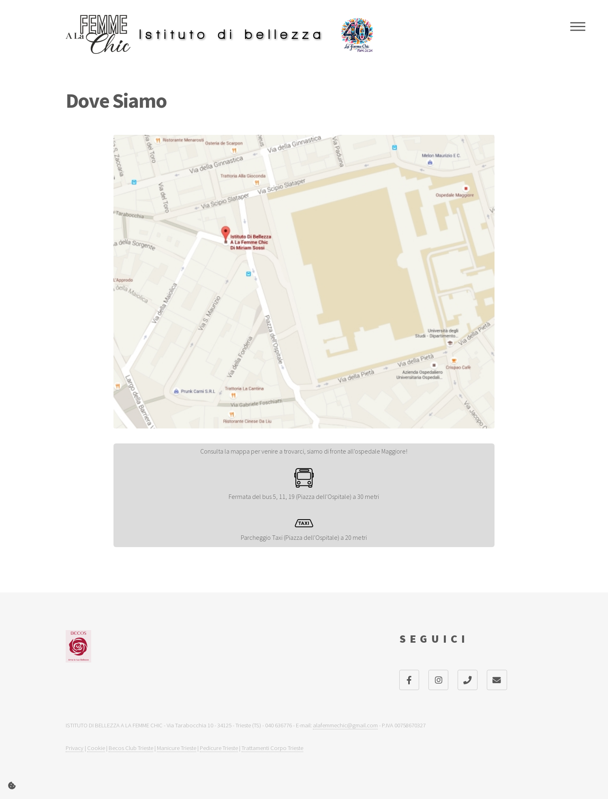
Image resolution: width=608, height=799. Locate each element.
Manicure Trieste (176, 748)
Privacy (74, 748)
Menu (578, 26)
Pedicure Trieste (219, 748)
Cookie (96, 748)
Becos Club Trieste (131, 748)
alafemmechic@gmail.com (345, 725)
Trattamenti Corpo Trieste (272, 748)
